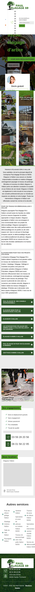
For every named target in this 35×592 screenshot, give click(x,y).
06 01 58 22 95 (15, 28)
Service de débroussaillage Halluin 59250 (28, 544)
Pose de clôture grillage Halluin (6, 514)
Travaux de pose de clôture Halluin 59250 (28, 515)
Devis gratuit (13, 65)
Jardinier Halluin (17, 512)
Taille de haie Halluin (6, 532)
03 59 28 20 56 (15, 16)
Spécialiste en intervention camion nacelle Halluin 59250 (28, 531)
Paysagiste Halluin (6, 540)
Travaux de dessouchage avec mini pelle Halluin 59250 (17, 539)
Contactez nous (14, 71)
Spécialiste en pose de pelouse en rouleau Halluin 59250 (17, 524)
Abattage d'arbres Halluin (6, 524)
